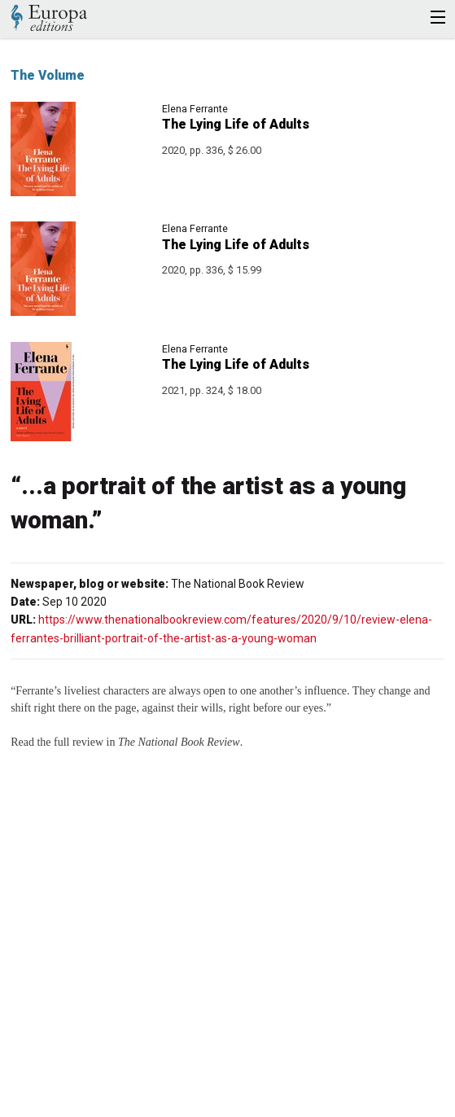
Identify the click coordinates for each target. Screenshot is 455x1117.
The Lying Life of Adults (235, 124)
